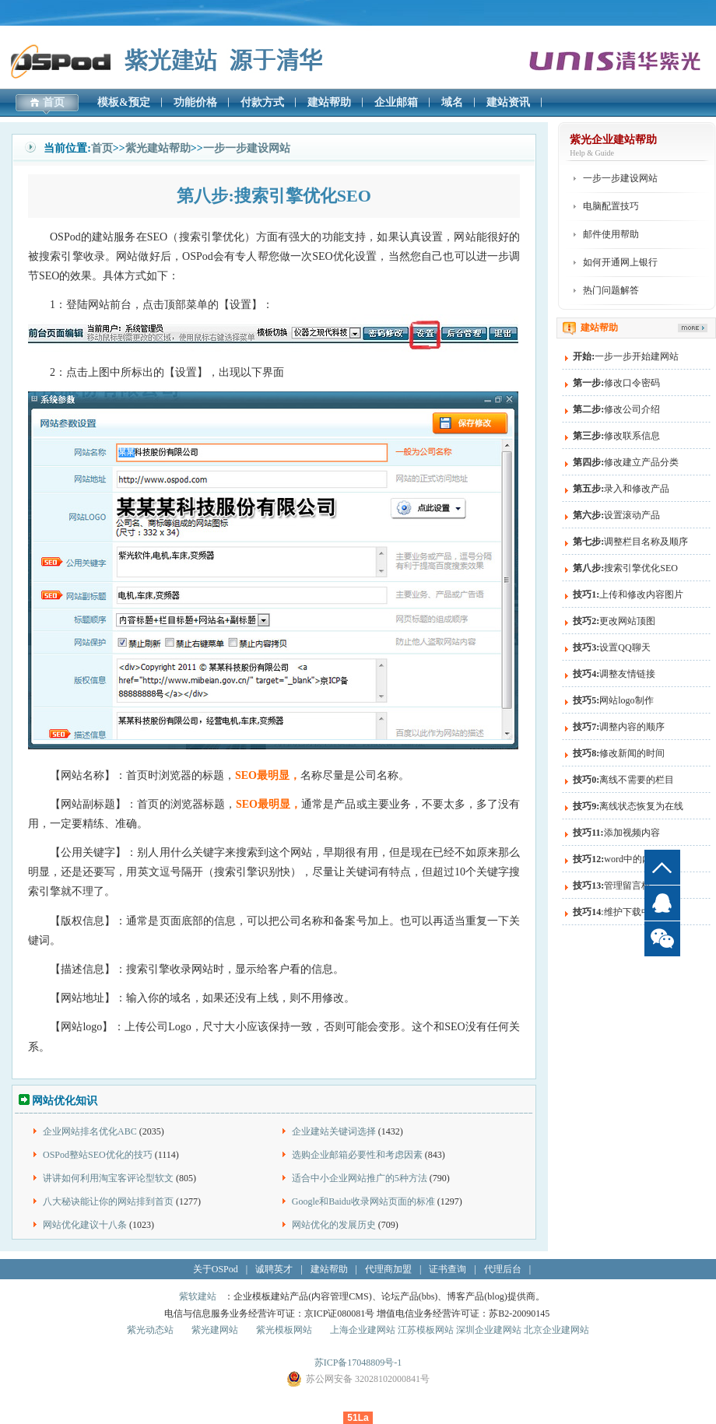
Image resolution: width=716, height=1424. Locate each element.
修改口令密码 (616, 382)
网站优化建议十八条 (85, 1224)
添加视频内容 (616, 832)
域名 (452, 102)
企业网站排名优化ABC (90, 1131)
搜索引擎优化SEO (625, 568)
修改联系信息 (616, 435)
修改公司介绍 (616, 409)
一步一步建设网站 (246, 148)
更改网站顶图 (614, 621)
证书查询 (447, 1269)
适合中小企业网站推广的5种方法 (359, 1178)
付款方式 (262, 102)
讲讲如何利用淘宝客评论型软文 (108, 1178)
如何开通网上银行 (620, 262)
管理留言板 (612, 885)
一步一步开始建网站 (626, 356)
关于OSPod (215, 1269)
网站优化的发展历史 (334, 1224)
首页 (54, 102)
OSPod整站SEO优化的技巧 (98, 1154)
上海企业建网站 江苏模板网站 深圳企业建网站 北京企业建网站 (459, 1329)
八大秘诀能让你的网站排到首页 (108, 1201)
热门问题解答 (611, 290)
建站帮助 (329, 102)
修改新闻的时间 (619, 753)
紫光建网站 (214, 1329)
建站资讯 (508, 102)
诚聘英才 (274, 1269)
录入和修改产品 (621, 488)
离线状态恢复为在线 (628, 806)
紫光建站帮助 (158, 148)
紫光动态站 (150, 1329)
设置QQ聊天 (611, 647)
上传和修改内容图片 (628, 594)
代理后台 (502, 1269)
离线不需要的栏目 (623, 779)
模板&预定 (123, 102)
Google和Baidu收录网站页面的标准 (363, 1201)
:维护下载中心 (616, 912)
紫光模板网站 (284, 1329)
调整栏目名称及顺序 (630, 541)
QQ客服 (662, 903)
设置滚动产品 (616, 515)
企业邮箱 (396, 102)
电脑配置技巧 (611, 206)
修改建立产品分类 (626, 462)
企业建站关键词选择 (334, 1131)
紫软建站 (197, 1296)
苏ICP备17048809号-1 (358, 1362)
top (662, 867)
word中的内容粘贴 (626, 859)
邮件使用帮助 (611, 234)
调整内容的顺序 (619, 726)
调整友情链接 (614, 673)
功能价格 (195, 102)
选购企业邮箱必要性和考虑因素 (357, 1154)
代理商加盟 (388, 1269)
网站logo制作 (613, 700)
